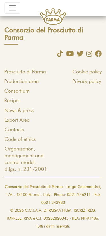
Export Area (17, 120)
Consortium (17, 91)
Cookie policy (87, 72)
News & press (19, 110)
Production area (21, 81)
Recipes (12, 100)
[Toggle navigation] (12, 8)
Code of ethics (20, 139)
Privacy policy (86, 81)
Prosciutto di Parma (25, 72)
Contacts (14, 129)
